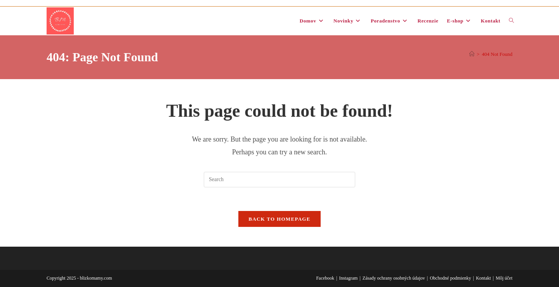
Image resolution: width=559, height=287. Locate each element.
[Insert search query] (279, 179)
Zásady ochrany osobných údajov (394, 278)
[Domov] (471, 54)
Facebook (325, 278)
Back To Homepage (279, 219)
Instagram (348, 278)
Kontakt (483, 278)
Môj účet (504, 278)
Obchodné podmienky (450, 278)
